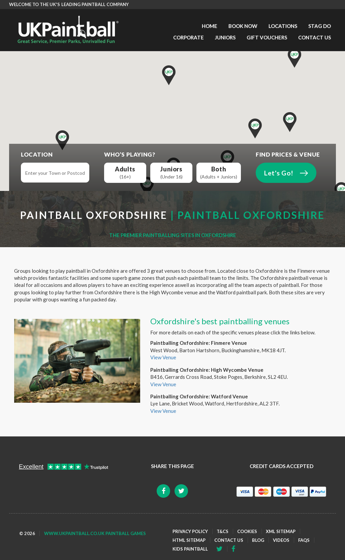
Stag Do (319, 26)
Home (209, 26)
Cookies (247, 531)
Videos (281, 540)
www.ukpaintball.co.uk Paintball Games (95, 533)
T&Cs (222, 531)
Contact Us (314, 37)
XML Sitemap (280, 531)
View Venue (163, 357)
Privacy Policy (190, 531)
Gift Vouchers (267, 37)
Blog (258, 540)
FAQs (304, 540)
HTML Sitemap (189, 540)
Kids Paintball (190, 549)
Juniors (225, 37)
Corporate (188, 37)
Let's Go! (278, 173)
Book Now (242, 26)
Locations (283, 26)
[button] (294, 58)
